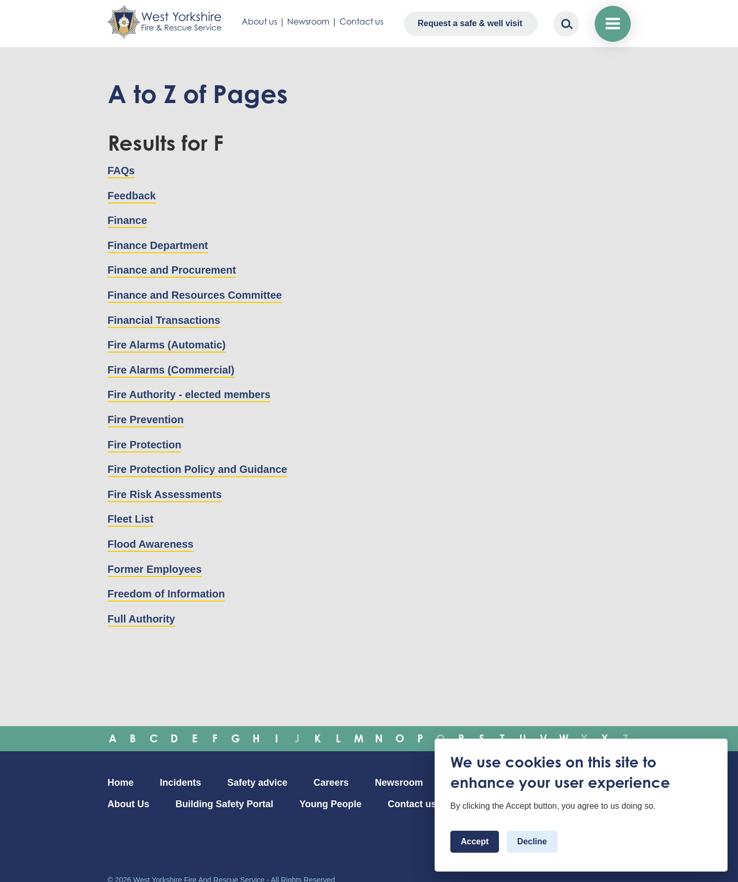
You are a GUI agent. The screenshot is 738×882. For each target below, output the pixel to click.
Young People (331, 804)
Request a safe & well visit (469, 23)
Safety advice (258, 782)
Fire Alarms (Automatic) (167, 344)
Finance (127, 220)
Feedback (132, 195)
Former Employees (155, 569)
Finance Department (158, 245)
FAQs (121, 170)
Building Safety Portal (225, 804)
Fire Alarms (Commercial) (171, 370)
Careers (331, 782)
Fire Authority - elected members (189, 394)
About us (259, 21)
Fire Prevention (146, 419)
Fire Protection (144, 444)
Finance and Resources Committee (195, 295)
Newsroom (308, 21)
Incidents (180, 782)
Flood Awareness (151, 544)
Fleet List (131, 519)
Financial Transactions (164, 320)
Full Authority (141, 619)
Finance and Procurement (172, 270)
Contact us (361, 21)
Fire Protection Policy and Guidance (197, 469)
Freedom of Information (166, 594)
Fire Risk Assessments (165, 494)
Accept (475, 841)
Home (121, 782)
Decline (532, 841)
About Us (129, 804)
